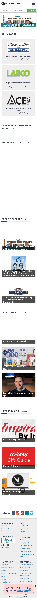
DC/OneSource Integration (16, 339)
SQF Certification (25, 567)
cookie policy (23, 590)
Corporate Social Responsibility (25, 574)
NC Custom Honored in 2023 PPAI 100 (16, 366)
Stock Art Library (25, 549)
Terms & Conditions (26, 581)
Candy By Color (25, 543)
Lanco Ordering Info (26, 551)
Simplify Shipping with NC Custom (16, 491)
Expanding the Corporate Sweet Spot (18, 392)
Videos (3, 579)
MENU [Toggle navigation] (33, 5)
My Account (24, 529)
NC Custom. (13, 597)
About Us (4, 526)
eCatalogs (4, 565)
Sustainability (24, 570)
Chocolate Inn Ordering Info (27, 555)
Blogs (3, 576)
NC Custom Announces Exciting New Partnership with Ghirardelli (18, 298)
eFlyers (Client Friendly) (8, 573)
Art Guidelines (24, 540)
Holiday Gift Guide (13, 464)
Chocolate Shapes (26, 546)
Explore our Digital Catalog (18, 113)
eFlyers (3, 570)
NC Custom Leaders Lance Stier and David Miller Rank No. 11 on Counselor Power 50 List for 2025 (18, 271)
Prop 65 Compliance (26, 565)
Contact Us (23, 532)
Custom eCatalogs (7, 567)
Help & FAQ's (24, 526)
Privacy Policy (24, 578)
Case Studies (5, 582)
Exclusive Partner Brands (7, 530)
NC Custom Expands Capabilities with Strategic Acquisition (18, 246)
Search (32, 10)
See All (20, 129)
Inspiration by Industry (14, 438)
